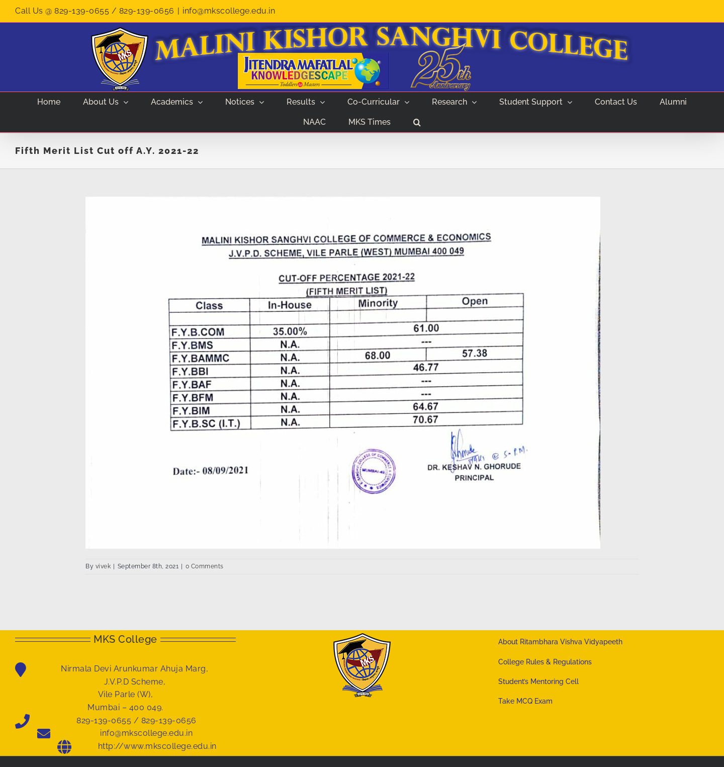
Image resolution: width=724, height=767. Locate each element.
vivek (103, 566)
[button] (417, 122)
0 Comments (205, 566)
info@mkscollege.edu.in (229, 11)
